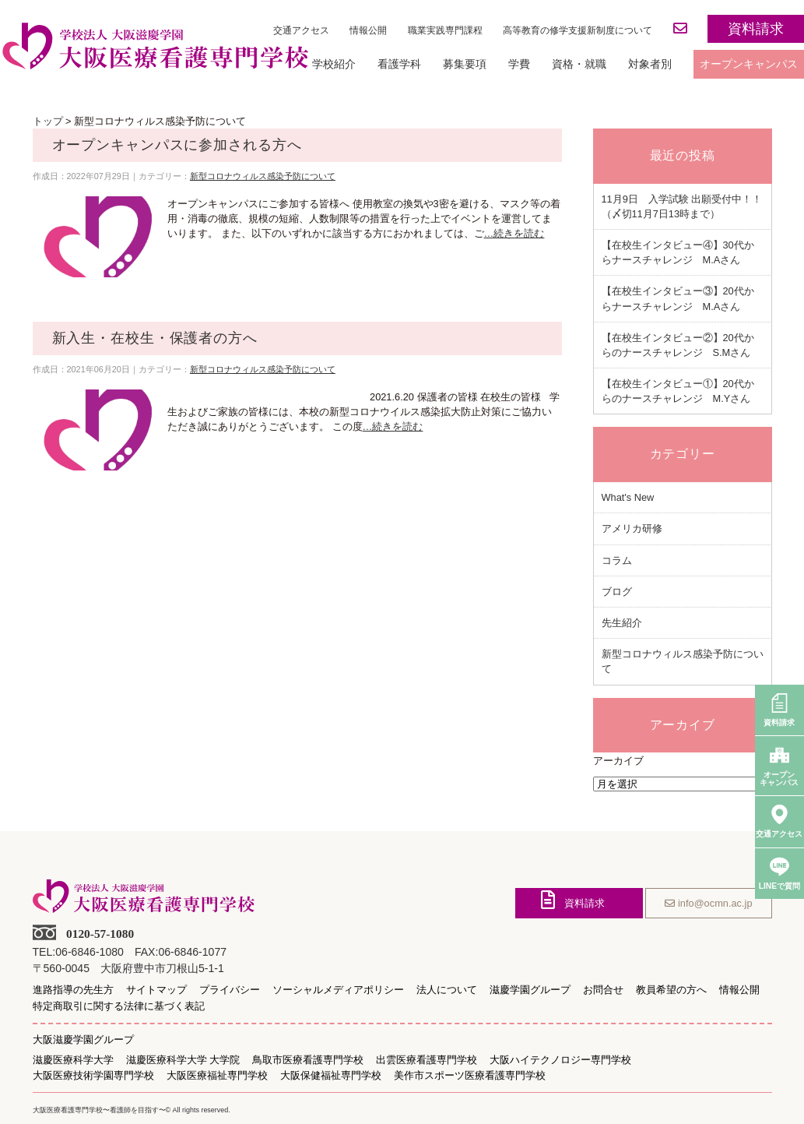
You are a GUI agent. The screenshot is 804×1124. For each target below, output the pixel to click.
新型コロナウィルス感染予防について (262, 176)
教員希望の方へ (671, 990)
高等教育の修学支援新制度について (577, 30)
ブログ (617, 591)
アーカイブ (618, 760)
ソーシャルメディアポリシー (338, 990)
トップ (48, 121)
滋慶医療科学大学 (73, 1060)
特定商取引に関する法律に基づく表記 (119, 1006)
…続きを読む (514, 233)
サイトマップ (156, 990)
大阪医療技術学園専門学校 (93, 1075)
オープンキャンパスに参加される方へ (177, 145)
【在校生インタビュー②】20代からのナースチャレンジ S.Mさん (678, 345)
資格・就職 (579, 64)
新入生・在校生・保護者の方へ (155, 338)
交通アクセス (301, 30)
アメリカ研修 (632, 528)
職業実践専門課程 (445, 30)
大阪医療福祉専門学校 (217, 1075)
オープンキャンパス (749, 64)
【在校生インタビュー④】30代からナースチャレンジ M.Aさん (678, 252)
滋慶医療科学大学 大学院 (183, 1060)
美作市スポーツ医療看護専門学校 (470, 1075)
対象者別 (650, 64)
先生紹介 (622, 623)
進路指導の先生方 (73, 990)
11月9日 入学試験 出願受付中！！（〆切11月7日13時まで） (682, 206)
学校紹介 (334, 64)
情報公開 (368, 30)
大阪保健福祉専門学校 (330, 1075)
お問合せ (603, 990)
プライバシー (229, 990)
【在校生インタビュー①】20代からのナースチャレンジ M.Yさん (678, 391)
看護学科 (399, 64)
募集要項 (464, 64)
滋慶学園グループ (530, 990)
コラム (617, 560)
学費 (519, 64)
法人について (446, 990)
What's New (628, 497)
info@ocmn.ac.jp (708, 903)
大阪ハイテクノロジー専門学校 (560, 1060)
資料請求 (756, 29)
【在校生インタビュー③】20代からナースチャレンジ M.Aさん (678, 298)
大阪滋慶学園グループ (83, 1039)
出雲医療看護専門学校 (426, 1060)
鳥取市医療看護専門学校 (307, 1060)
